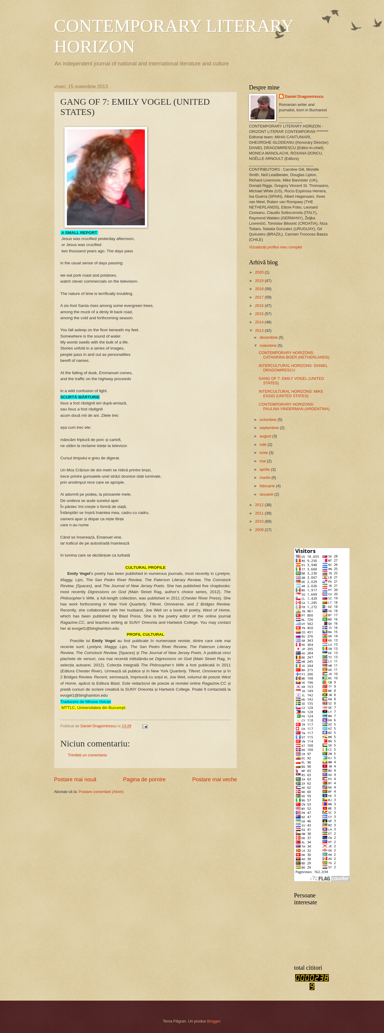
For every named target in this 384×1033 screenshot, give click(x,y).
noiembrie (269, 345)
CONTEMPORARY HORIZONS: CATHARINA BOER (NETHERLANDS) (294, 354)
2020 (260, 272)
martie (265, 477)
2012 (260, 505)
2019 (260, 280)
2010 (260, 521)
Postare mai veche (214, 779)
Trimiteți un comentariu (87, 755)
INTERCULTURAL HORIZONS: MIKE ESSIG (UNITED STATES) (291, 393)
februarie (268, 486)
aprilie (265, 469)
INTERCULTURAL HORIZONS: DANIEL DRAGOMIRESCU (293, 367)
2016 (260, 305)
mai (263, 461)
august (266, 436)
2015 (260, 313)
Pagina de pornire (144, 779)
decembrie (269, 337)
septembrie (270, 427)
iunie (264, 452)
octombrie (269, 419)
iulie (263, 444)
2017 (260, 297)
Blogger (213, 1021)
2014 (260, 322)
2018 (260, 289)
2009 (260, 529)
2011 (260, 513)
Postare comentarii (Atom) (101, 791)
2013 (260, 330)
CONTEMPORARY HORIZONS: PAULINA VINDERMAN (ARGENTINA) (294, 406)
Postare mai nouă (75, 779)
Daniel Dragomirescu (304, 96)
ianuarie (267, 494)
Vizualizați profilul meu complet (275, 247)
